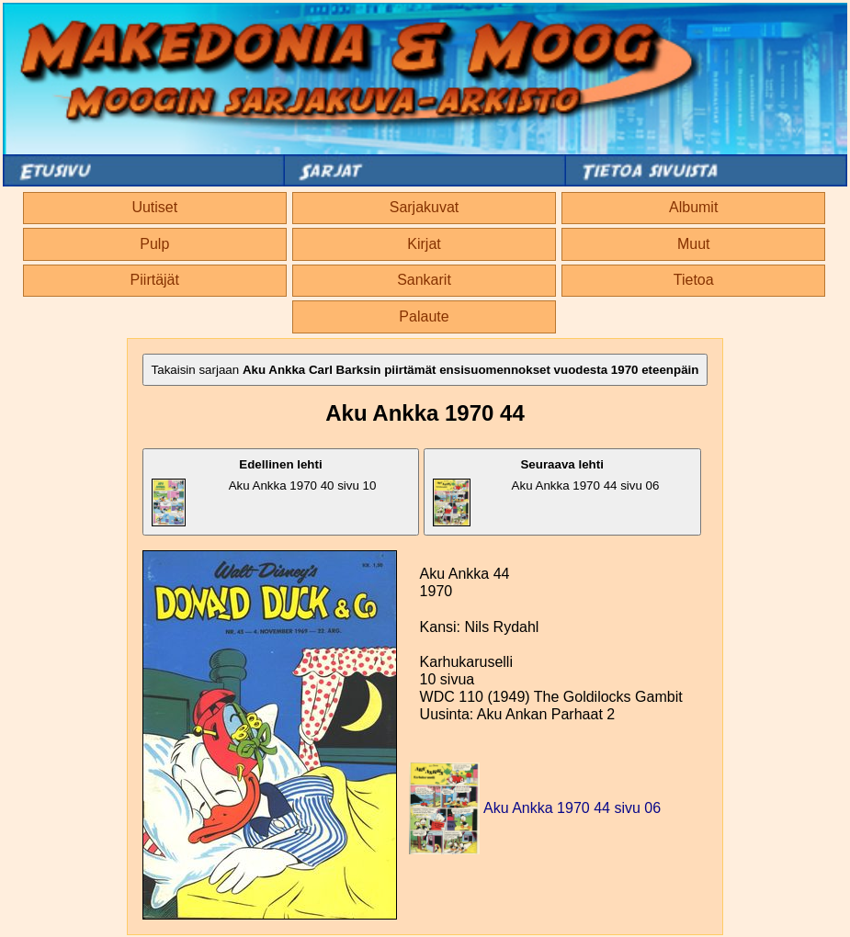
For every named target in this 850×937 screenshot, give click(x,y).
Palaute (423, 316)
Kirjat (423, 244)
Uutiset (154, 207)
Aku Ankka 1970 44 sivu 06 (546, 491)
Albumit (693, 207)
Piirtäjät (154, 280)
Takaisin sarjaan (425, 370)
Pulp (154, 244)
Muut (693, 244)
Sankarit (424, 280)
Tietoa (694, 280)
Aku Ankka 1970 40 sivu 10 (264, 491)
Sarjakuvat (424, 207)
